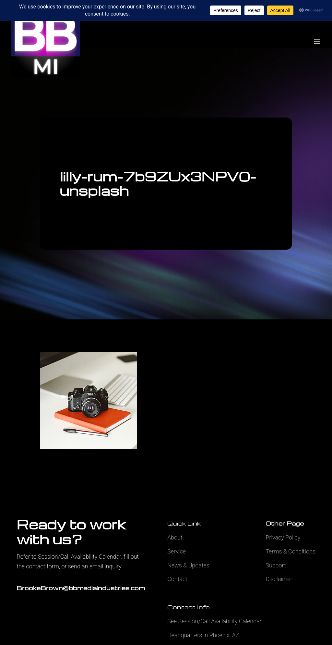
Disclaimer (279, 579)
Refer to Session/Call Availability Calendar (69, 556)
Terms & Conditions (290, 551)
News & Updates (188, 565)
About (174, 537)
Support (276, 565)
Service (176, 551)
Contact (177, 579)
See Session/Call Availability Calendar (214, 621)
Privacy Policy (283, 537)
